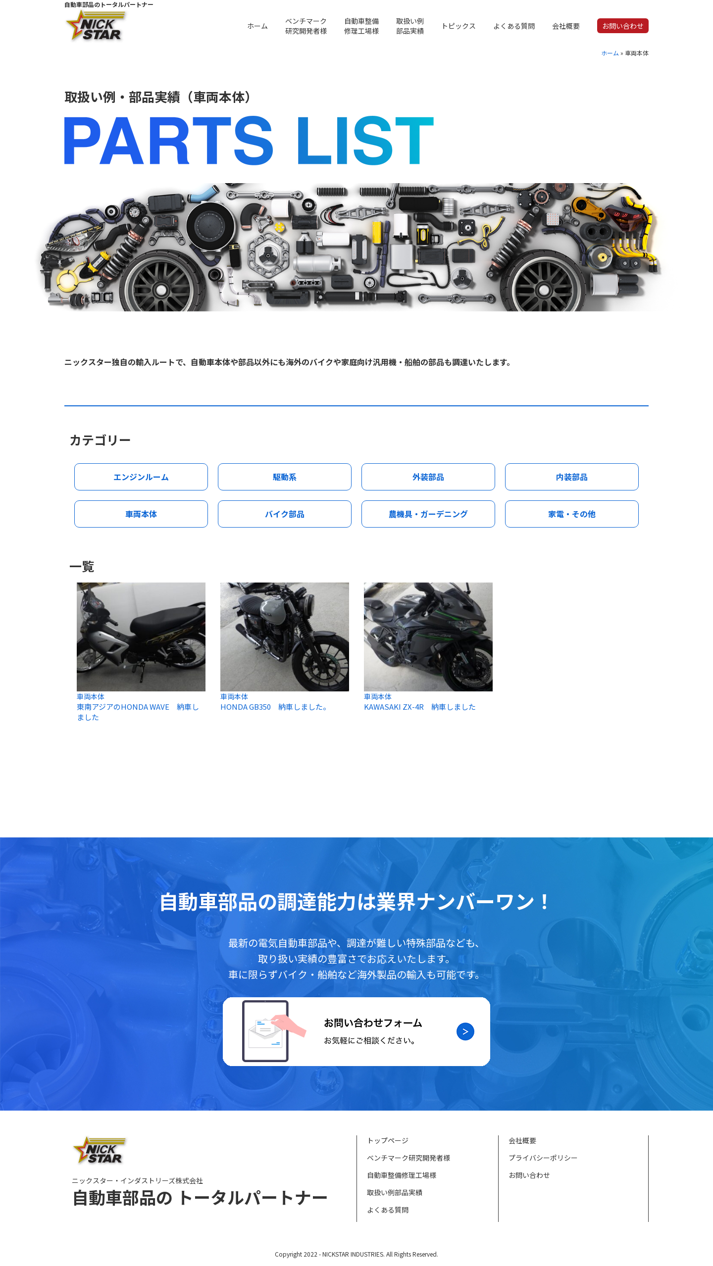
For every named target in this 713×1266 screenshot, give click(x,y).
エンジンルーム (141, 477)
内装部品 (572, 477)
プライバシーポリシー (543, 1158)
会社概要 (522, 1140)
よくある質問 (387, 1210)
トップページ (387, 1140)
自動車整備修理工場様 (401, 1175)
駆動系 (285, 477)
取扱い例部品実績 (394, 1192)
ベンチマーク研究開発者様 (408, 1158)
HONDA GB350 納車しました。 (275, 706)
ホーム (610, 53)
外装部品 (428, 477)
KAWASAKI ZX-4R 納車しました (420, 706)
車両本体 (141, 514)
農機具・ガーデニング (428, 514)
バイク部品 (285, 514)
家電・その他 (572, 514)
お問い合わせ (529, 1175)
